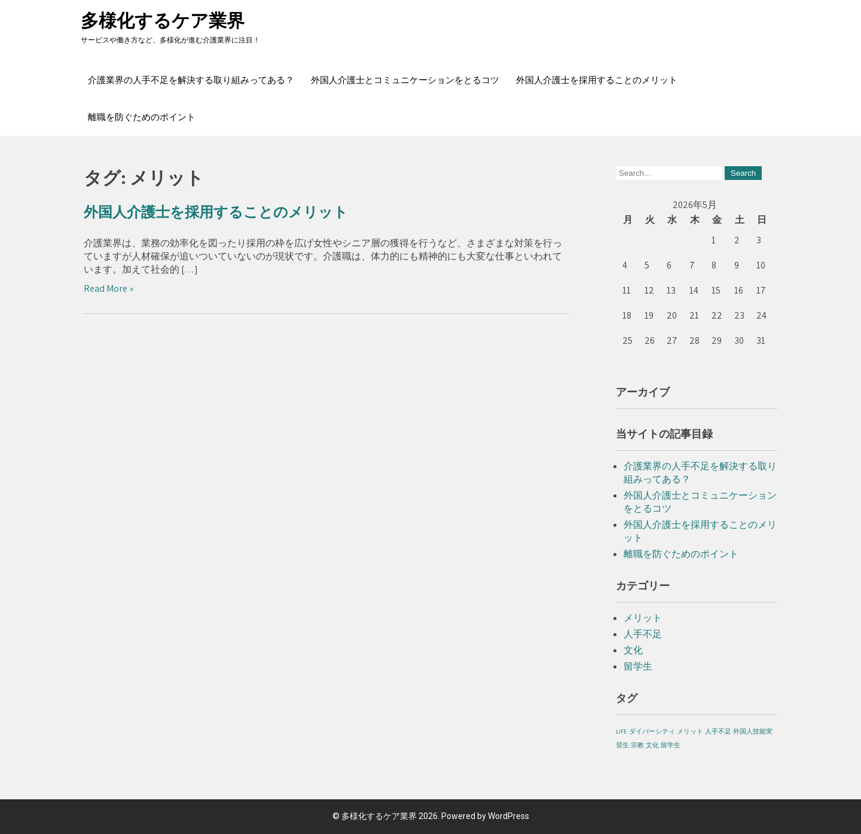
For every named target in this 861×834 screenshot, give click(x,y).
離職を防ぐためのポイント (142, 117)
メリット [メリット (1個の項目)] (690, 731)
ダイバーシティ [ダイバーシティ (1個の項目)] (652, 731)
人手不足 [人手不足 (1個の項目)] (718, 731)
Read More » (108, 288)
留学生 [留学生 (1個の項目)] (670, 745)
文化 (633, 650)
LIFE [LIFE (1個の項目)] (621, 731)
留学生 (638, 666)
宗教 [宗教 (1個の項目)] (637, 745)
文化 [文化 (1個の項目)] (652, 745)
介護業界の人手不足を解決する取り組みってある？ (191, 80)
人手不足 (643, 634)
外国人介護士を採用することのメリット (596, 80)
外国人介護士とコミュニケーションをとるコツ (405, 80)
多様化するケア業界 (163, 20)
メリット (643, 618)
